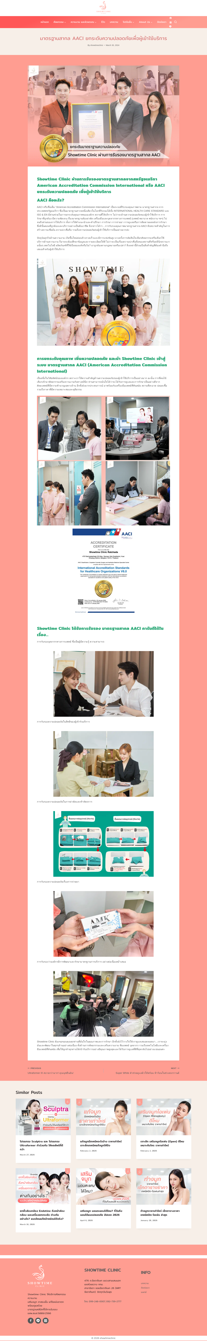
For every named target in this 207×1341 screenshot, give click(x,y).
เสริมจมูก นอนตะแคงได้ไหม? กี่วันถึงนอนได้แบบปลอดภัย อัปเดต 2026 (103, 1213)
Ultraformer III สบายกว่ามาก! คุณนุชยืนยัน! (64, 1070)
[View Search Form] (175, 22)
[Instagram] (171, 22)
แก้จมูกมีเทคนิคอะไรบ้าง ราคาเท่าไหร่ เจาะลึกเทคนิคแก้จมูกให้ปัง (103, 1144)
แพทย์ (144, 1293)
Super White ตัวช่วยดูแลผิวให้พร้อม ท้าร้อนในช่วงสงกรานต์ (142, 1070)
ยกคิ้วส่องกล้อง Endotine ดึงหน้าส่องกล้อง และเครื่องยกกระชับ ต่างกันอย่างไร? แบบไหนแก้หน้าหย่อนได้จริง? (42, 1215)
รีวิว (103, 22)
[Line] (170, 26)
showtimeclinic (96, 45)
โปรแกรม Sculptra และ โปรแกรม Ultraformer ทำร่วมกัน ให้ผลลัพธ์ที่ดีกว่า (41, 1146)
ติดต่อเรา (161, 22)
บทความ (114, 22)
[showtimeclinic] (103, 8)
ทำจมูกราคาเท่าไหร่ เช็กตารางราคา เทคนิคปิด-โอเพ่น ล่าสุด (159, 1213)
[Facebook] (171, 18)
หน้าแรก (45, 22)
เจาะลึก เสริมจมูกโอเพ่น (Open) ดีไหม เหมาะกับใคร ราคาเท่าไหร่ (162, 1144)
